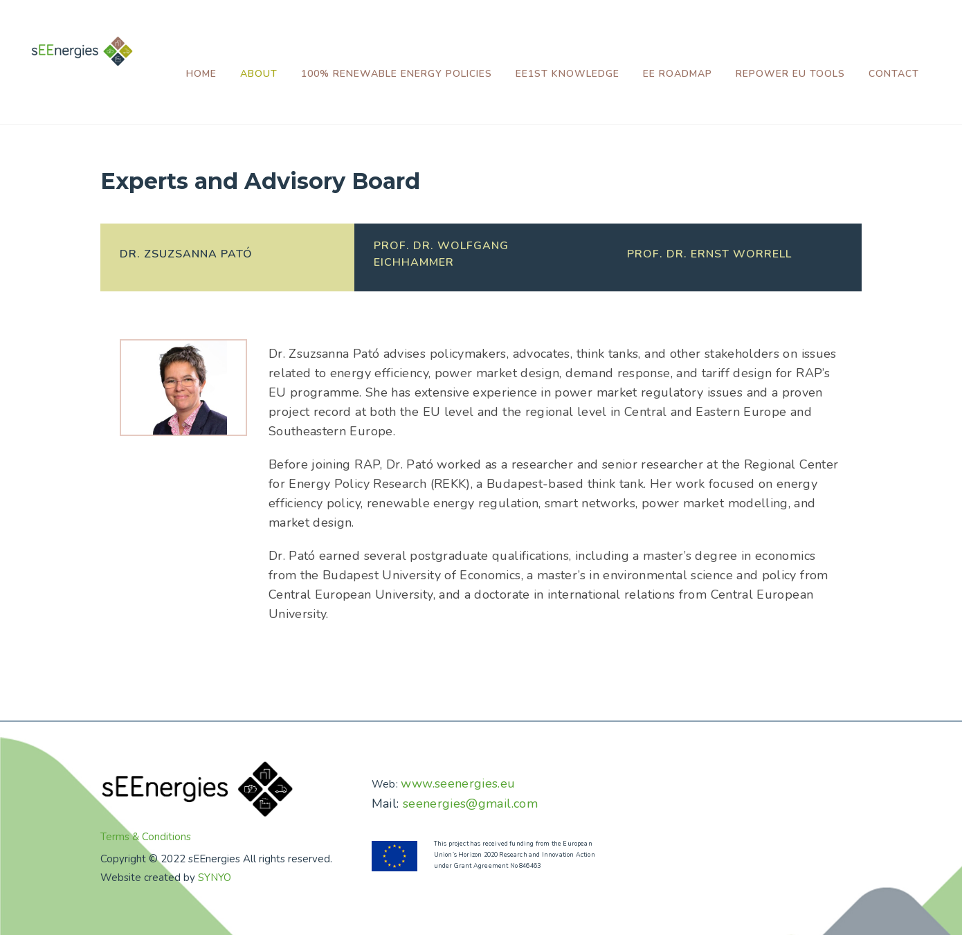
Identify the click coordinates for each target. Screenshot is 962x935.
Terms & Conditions (145, 837)
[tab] (227, 257)
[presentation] (227, 254)
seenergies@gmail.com (470, 803)
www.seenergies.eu (458, 783)
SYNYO (214, 877)
